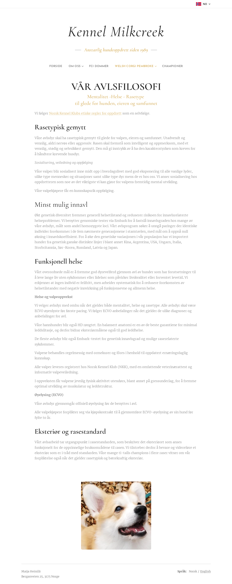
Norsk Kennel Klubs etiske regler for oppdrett (85, 113)
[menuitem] (49, 66)
